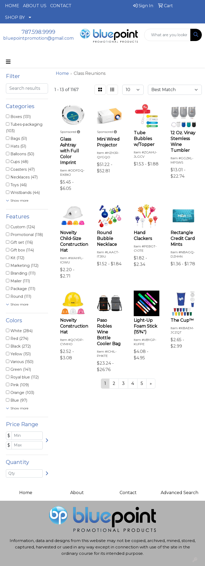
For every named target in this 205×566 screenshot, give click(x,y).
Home (25, 492)
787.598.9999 (38, 32)
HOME (12, 5)
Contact (128, 492)
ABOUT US (34, 5)
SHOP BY (15, 17)
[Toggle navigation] (8, 62)
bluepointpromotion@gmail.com (38, 38)
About (77, 492)
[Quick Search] (167, 35)
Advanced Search (179, 492)
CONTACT (61, 5)
